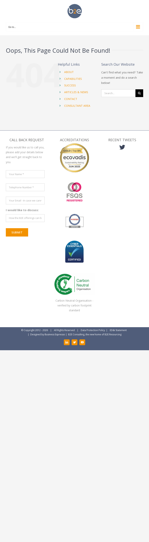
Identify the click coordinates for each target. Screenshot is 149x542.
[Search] (139, 93)
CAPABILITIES (73, 79)
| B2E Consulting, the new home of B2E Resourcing (93, 334)
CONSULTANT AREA (77, 106)
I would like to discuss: (22, 210)
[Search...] (118, 93)
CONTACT (70, 99)
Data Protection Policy (93, 330)
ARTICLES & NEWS (76, 92)
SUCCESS (70, 85)
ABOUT (69, 72)
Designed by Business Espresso (47, 334)
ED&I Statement (118, 330)
